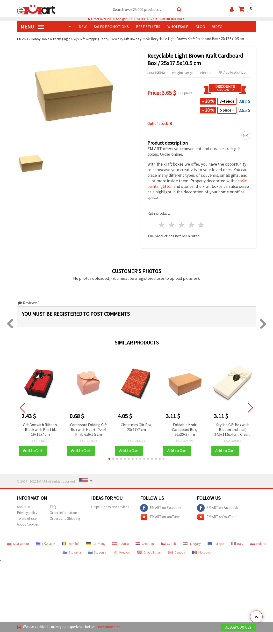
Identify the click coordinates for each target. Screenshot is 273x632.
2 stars (172, 225)
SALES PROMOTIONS (111, 26)
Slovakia (72, 552)
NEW (83, 26)
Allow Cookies (238, 627)
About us (23, 507)
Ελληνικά (45, 543)
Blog (200, 26)
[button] (109, 459)
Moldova (201, 552)
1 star (162, 225)
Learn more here (108, 627)
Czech (168, 544)
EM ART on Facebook (160, 508)
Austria (120, 544)
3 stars (182, 225)
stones (187, 186)
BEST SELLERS (148, 26)
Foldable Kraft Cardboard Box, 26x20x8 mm (184, 429)
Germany (96, 544)
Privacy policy (27, 513)
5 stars (201, 225)
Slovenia (97, 552)
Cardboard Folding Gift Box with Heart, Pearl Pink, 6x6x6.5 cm (88, 429)
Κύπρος (121, 552)
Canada (176, 552)
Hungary (192, 544)
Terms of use (27, 518)
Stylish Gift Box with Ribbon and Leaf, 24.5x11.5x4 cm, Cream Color (232, 430)
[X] (19, 627)
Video (217, 26)
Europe (216, 543)
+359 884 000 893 (170, 19)
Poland (258, 544)
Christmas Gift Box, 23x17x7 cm (136, 427)
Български (18, 543)
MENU (32, 26)
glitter (166, 186)
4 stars (191, 225)
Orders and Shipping (65, 518)
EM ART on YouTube (160, 517)
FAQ (53, 507)
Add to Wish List (232, 73)
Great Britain (149, 552)
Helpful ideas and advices (110, 507)
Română (70, 543)
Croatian (145, 544)
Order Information (63, 513)
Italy (237, 544)
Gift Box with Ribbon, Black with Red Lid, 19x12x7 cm (40, 429)
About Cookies (28, 524)
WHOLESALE (177, 26)
